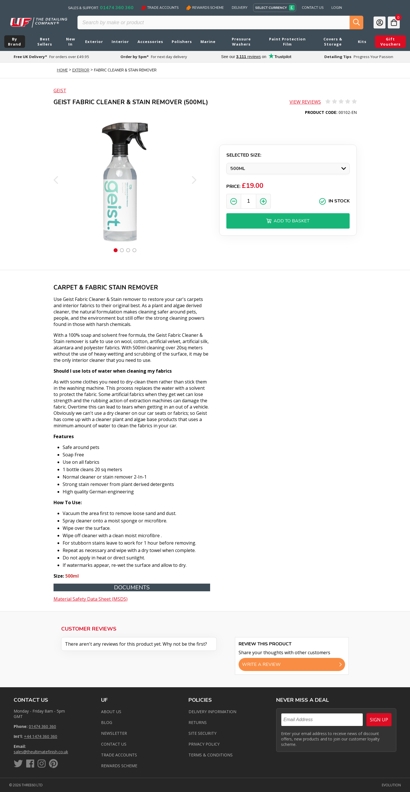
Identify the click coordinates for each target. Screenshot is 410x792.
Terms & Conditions (210, 755)
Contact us (113, 744)
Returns (197, 722)
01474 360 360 (42, 726)
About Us (111, 711)
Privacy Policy (204, 744)
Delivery (239, 7)
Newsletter (114, 733)
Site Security (202, 733)
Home (62, 70)
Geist (60, 90)
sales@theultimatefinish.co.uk (41, 751)
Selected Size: (243, 155)
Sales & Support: (101, 8)
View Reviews (305, 102)
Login (336, 7)
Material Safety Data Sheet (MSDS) (91, 599)
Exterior (80, 70)
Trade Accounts (160, 7)
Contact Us (312, 7)
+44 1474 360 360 (40, 736)
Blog (106, 722)
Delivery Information (212, 711)
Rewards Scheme (205, 7)
